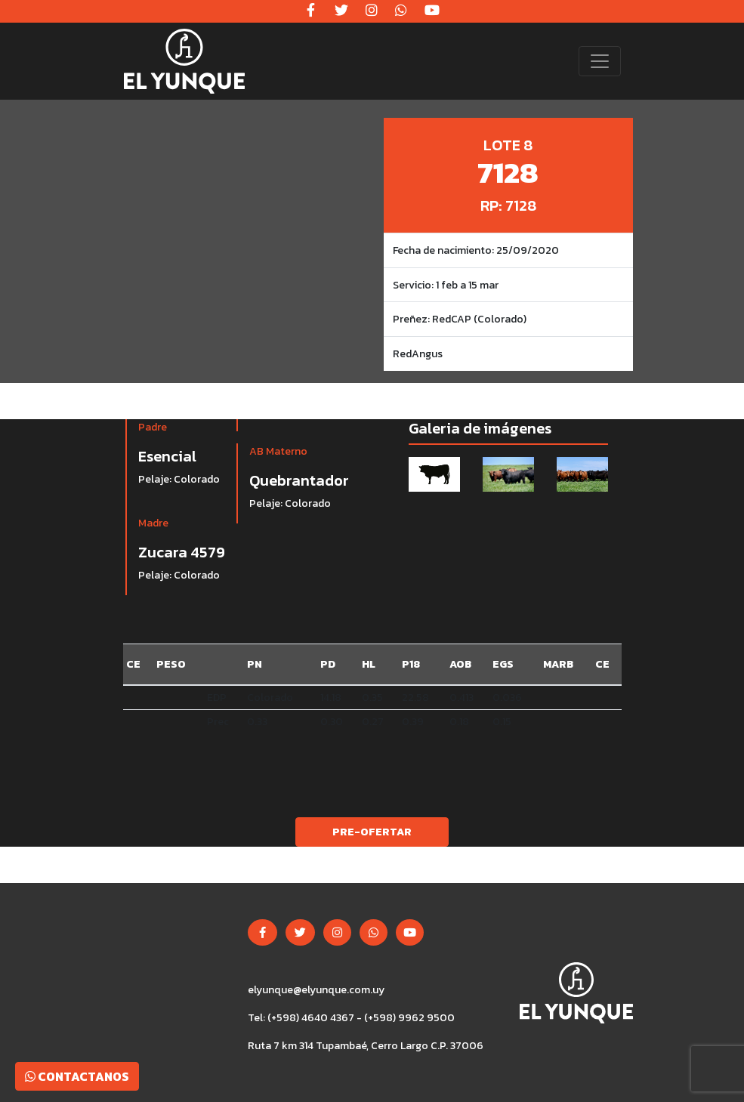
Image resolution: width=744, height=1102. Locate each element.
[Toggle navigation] (600, 61)
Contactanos (77, 1076)
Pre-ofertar (372, 832)
